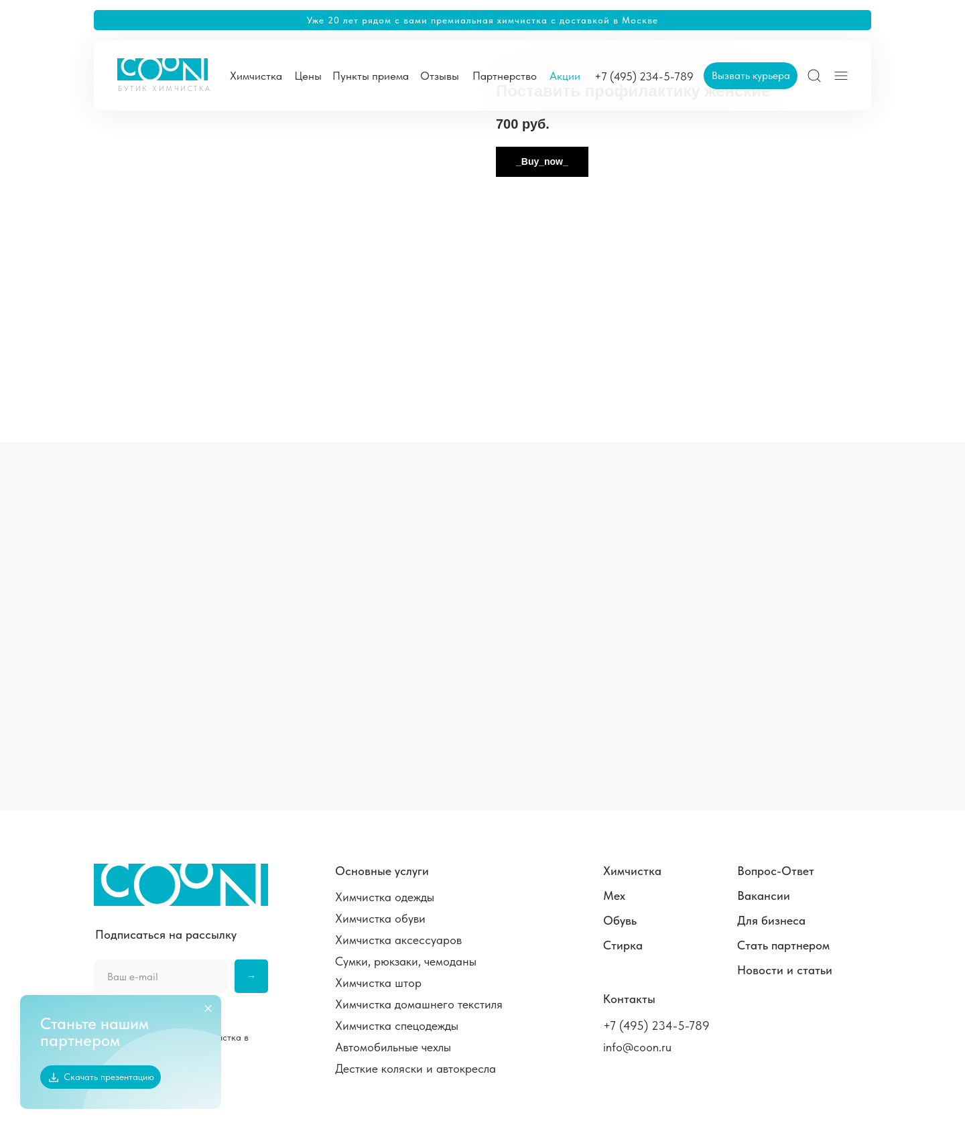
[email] (161, 976)
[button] (750, 75)
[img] (814, 75)
